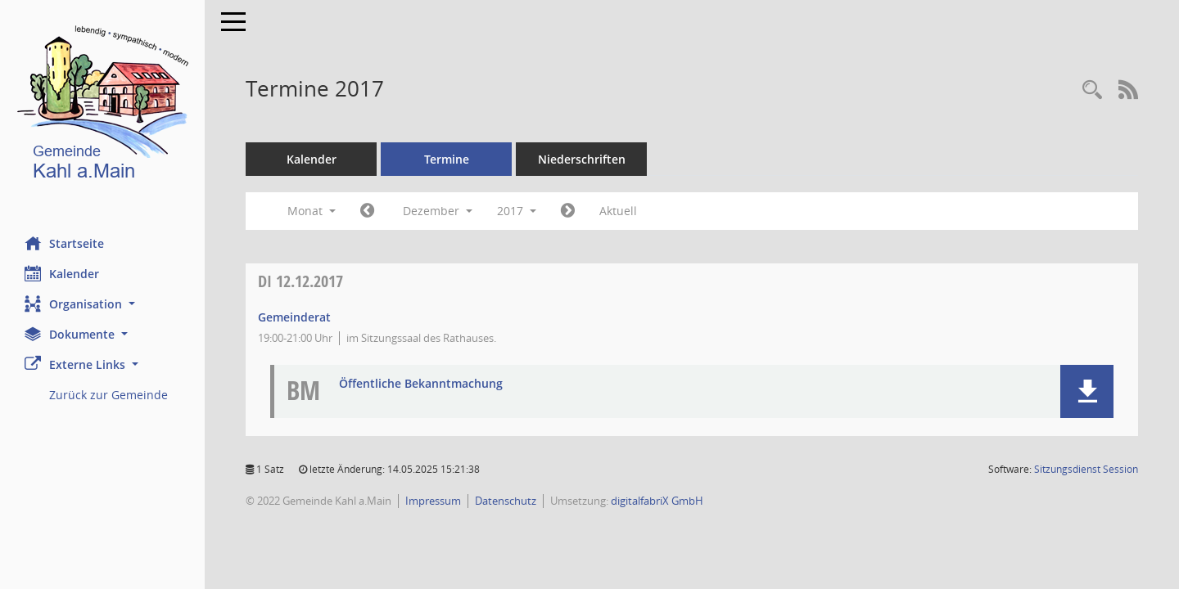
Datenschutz (505, 500)
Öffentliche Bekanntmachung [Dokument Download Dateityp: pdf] (421, 384)
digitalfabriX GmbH (657, 500)
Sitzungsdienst (1086, 469)
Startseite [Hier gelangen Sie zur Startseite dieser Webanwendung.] (64, 243)
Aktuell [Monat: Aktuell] (618, 210)
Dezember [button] (437, 210)
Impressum (433, 500)
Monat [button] (311, 210)
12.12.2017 (300, 281)
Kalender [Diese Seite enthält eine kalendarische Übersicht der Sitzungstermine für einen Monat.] (62, 273)
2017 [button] (516, 210)
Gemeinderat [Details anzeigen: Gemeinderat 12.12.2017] (294, 317)
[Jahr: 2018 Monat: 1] (568, 211)
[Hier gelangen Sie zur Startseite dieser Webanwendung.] (102, 106)
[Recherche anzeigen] (1092, 90)
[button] (102, 304)
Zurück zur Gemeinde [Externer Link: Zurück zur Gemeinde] (108, 394)
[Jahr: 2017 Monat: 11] (367, 211)
